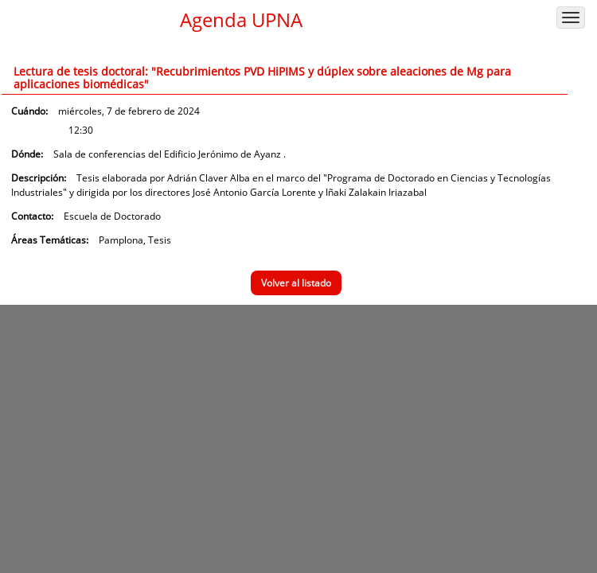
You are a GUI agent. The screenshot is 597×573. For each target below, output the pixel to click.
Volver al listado (296, 283)
